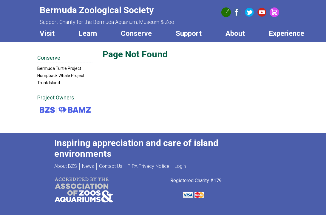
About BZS (65, 166)
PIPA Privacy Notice (148, 166)
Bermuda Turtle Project (59, 68)
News (88, 166)
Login (180, 166)
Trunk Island (48, 82)
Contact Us (110, 166)
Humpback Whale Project (60, 75)
